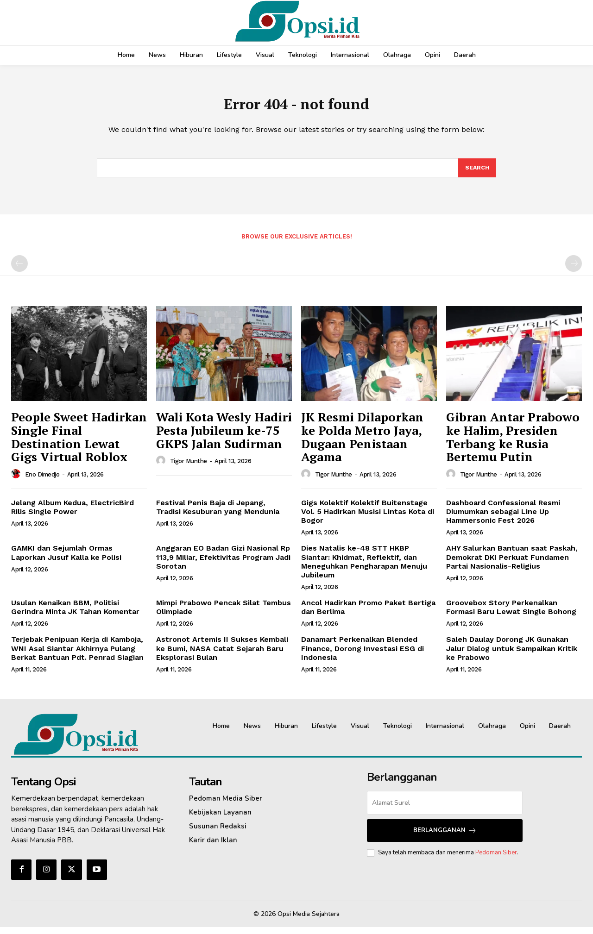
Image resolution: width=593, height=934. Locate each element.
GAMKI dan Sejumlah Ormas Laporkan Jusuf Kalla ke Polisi (66, 559)
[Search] (476, 173)
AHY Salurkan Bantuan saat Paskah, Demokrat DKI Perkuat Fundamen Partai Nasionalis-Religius (512, 564)
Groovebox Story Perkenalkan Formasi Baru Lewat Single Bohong (511, 613)
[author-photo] (17, 481)
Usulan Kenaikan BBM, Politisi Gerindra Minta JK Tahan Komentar (75, 613)
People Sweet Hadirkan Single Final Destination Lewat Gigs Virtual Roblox (79, 443)
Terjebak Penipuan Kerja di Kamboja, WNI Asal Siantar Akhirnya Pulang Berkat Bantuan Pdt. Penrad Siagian (77, 655)
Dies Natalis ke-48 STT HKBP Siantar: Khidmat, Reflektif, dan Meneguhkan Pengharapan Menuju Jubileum (364, 568)
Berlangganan (445, 837)
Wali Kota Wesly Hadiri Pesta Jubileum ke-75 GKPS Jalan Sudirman (224, 437)
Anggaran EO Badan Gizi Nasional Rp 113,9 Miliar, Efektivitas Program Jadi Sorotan (223, 564)
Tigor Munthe (188, 467)
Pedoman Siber (496, 859)
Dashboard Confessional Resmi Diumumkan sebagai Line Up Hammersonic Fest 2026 (503, 518)
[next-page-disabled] (573, 270)
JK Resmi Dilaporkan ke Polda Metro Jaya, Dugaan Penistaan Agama (362, 443)
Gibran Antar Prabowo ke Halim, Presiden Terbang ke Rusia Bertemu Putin (513, 443)
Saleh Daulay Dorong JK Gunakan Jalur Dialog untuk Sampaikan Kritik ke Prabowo (511, 655)
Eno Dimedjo (42, 480)
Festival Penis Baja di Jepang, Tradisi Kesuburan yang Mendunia (217, 513)
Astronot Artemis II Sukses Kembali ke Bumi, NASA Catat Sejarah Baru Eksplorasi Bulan (222, 655)
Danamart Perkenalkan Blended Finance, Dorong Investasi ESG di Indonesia (362, 655)
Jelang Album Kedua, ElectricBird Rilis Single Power (72, 513)
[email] (445, 809)
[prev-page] (19, 270)
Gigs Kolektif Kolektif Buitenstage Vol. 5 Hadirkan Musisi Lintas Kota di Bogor (367, 518)
